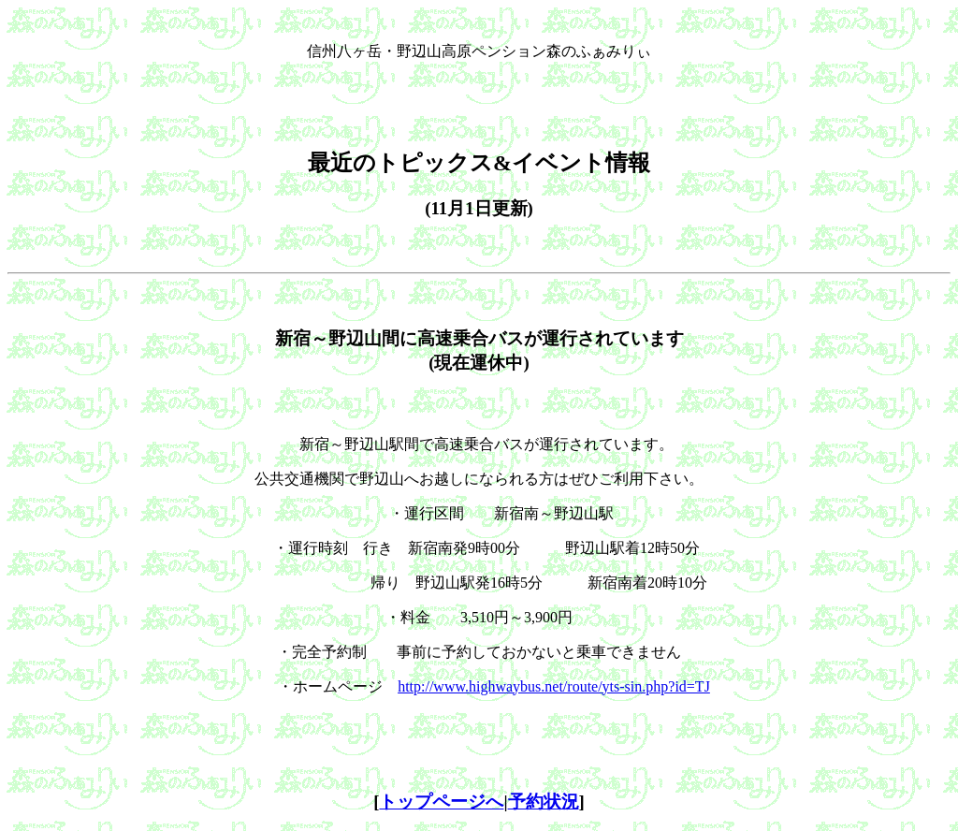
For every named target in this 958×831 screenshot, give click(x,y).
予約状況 (543, 801)
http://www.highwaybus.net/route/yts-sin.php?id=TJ (554, 686)
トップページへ (441, 801)
